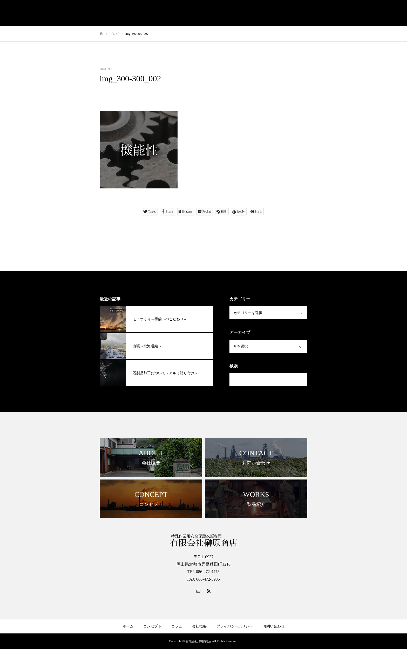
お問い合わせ (273, 626)
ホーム (128, 626)
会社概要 (199, 626)
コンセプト (152, 626)
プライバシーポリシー (234, 626)
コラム (176, 626)
